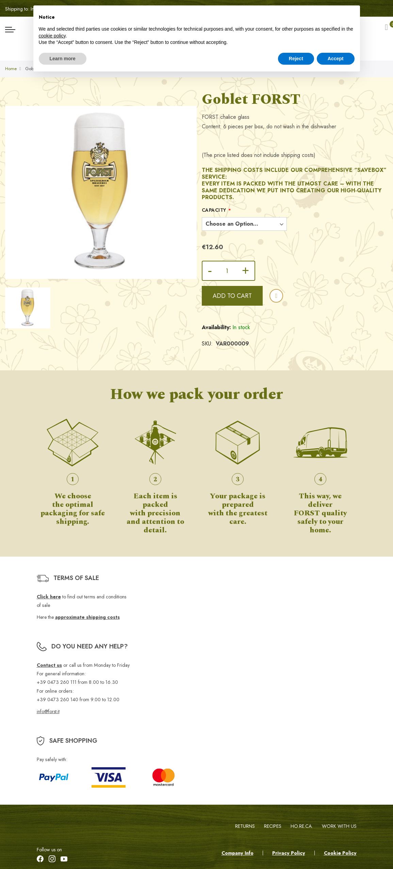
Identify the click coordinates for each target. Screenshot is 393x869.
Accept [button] (336, 58)
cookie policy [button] (52, 35)
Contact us (49, 665)
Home (11, 69)
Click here (49, 596)
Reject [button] (296, 58)
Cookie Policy (340, 853)
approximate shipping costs (87, 617)
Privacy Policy (288, 853)
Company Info (237, 853)
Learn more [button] (63, 58)
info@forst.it (48, 711)
